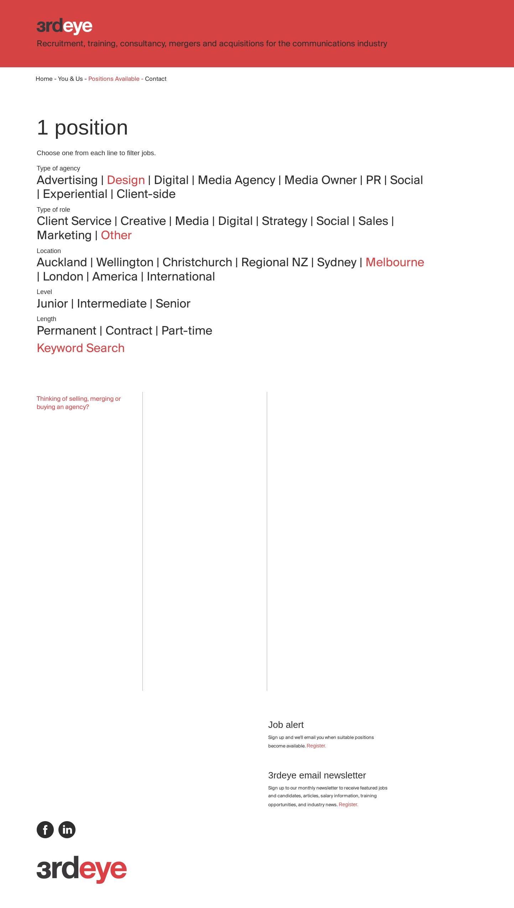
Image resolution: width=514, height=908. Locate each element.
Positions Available (114, 79)
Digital (173, 180)
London (64, 277)
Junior (54, 304)
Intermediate (113, 304)
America (116, 277)
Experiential (76, 194)
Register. (316, 746)
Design (127, 180)
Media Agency (238, 180)
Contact (156, 79)
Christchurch (198, 263)
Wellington (126, 263)
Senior (173, 304)
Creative (144, 221)
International (181, 277)
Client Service (75, 221)
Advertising (69, 180)
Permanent (68, 331)
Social (406, 180)
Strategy (286, 221)
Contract (130, 331)
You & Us (70, 79)
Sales (374, 221)
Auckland (63, 263)
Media (193, 221)
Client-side (146, 194)
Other (116, 236)
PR (375, 180)
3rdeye (64, 26)
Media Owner (322, 180)
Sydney (338, 263)
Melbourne (394, 263)
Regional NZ (276, 263)
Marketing (66, 236)
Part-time (186, 331)
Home (44, 79)
